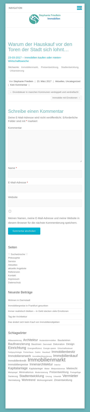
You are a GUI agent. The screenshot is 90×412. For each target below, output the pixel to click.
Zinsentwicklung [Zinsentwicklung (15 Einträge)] (63, 380)
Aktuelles (59, 81)
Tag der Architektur (17, 316)
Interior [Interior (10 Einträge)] (57, 365)
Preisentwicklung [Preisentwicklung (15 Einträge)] (59, 372)
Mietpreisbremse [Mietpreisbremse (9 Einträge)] (58, 369)
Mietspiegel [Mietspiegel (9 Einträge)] (13, 372)
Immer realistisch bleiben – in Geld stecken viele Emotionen (38, 311)
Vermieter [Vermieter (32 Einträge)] (70, 376)
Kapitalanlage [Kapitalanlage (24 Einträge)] (18, 368)
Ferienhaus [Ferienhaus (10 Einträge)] (28, 352)
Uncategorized (73, 81)
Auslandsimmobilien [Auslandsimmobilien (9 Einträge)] (47, 340)
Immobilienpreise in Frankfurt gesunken (28, 305)
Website (13, 197)
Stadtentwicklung (69, 67)
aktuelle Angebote (17, 268)
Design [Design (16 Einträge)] (70, 343)
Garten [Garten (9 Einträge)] (38, 352)
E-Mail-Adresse (18, 182)
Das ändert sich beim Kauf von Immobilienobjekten (34, 322)
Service (12, 261)
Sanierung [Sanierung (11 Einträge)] (13, 376)
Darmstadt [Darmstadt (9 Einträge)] (47, 344)
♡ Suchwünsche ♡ (18, 254)
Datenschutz (14, 282)
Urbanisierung (17, 70)
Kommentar (15, 127)
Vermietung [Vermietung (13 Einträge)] (14, 380)
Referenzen (14, 272)
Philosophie (14, 257)
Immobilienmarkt (29, 67)
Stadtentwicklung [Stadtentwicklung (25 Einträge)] (31, 376)
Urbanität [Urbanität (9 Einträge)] (57, 376)
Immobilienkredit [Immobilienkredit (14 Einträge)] (17, 360)
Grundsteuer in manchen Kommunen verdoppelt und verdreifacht (44, 92)
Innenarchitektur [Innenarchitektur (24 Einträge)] (41, 364)
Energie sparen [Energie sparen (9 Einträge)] (49, 348)
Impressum (13, 279)
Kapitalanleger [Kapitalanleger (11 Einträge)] (36, 368)
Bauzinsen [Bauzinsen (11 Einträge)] (36, 344)
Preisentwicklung (49, 67)
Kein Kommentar (18, 84)
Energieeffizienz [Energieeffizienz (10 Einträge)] (35, 348)
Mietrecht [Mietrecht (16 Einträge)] (71, 368)
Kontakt (12, 275)
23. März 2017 (44, 81)
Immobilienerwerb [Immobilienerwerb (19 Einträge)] (19, 355)
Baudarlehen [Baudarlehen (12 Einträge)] (64, 340)
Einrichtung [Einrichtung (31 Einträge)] (17, 348)
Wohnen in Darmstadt (19, 300)
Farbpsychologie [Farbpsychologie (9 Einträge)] (15, 352)
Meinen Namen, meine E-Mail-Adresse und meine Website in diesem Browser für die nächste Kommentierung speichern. (43, 220)
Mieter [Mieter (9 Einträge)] (47, 369)
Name (12, 167)
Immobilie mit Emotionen (66, 97)
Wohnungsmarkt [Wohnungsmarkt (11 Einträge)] (45, 380)
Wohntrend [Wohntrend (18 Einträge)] (28, 379)
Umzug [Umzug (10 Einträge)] (49, 376)
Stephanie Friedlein (23, 81)
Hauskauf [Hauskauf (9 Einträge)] (46, 352)
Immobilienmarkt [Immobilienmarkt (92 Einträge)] (46, 360)
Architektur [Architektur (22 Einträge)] (30, 340)
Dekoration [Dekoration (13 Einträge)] (59, 344)
